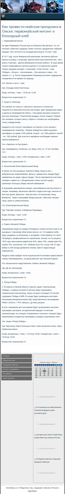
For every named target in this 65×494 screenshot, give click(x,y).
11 (40, 371)
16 (60, 371)
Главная (6, 356)
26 (44, 375)
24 (36, 375)
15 (56, 371)
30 (60, 375)
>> (35, 407)
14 (52, 371)
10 (36, 371)
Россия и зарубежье (11, 369)
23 (60, 373)
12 (44, 371)
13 (48, 371)
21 (52, 373)
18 (40, 373)
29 (56, 375)
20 (48, 373)
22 (56, 373)
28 (52, 375)
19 (44, 373)
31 (36, 377)
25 (40, 375)
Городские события (10, 364)
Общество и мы (9, 360)
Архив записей (8, 378)
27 (48, 375)
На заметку (7, 373)
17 (36, 373)
